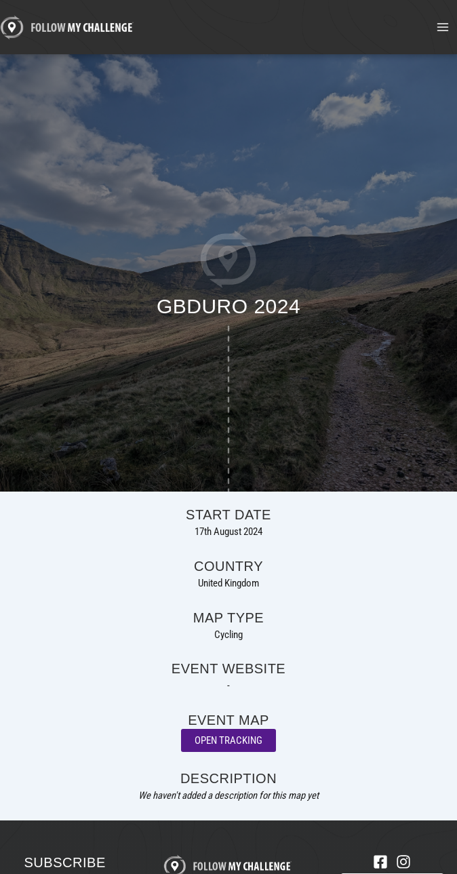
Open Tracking (228, 740)
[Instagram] (403, 861)
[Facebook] (380, 861)
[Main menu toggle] (443, 27)
